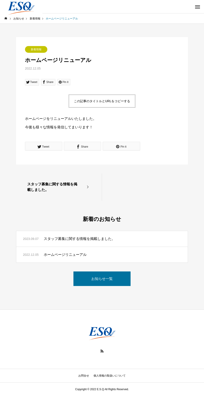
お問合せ (83, 375)
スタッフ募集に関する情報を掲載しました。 (79, 239)
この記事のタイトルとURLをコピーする (102, 101)
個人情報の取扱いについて (110, 375)
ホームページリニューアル (65, 254)
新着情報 (36, 49)
